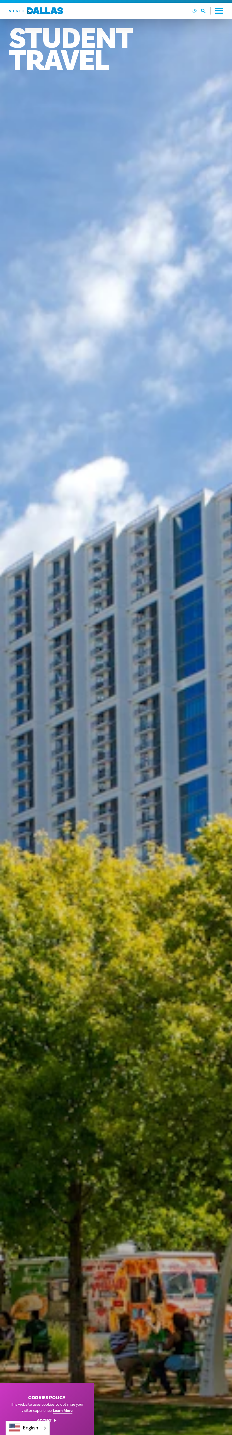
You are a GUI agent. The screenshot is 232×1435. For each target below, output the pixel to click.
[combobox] (28, 1428)
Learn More (62, 1410)
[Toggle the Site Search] (206, 11)
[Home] (36, 10)
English (23, 1428)
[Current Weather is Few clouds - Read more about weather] (194, 11)
